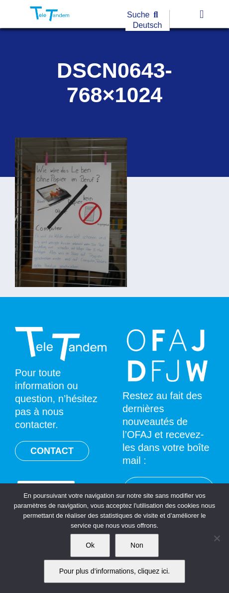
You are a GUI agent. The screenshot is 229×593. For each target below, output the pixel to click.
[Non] (217, 538)
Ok (90, 545)
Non (136, 545)
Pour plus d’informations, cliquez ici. (114, 571)
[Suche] (144, 15)
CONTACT (52, 451)
